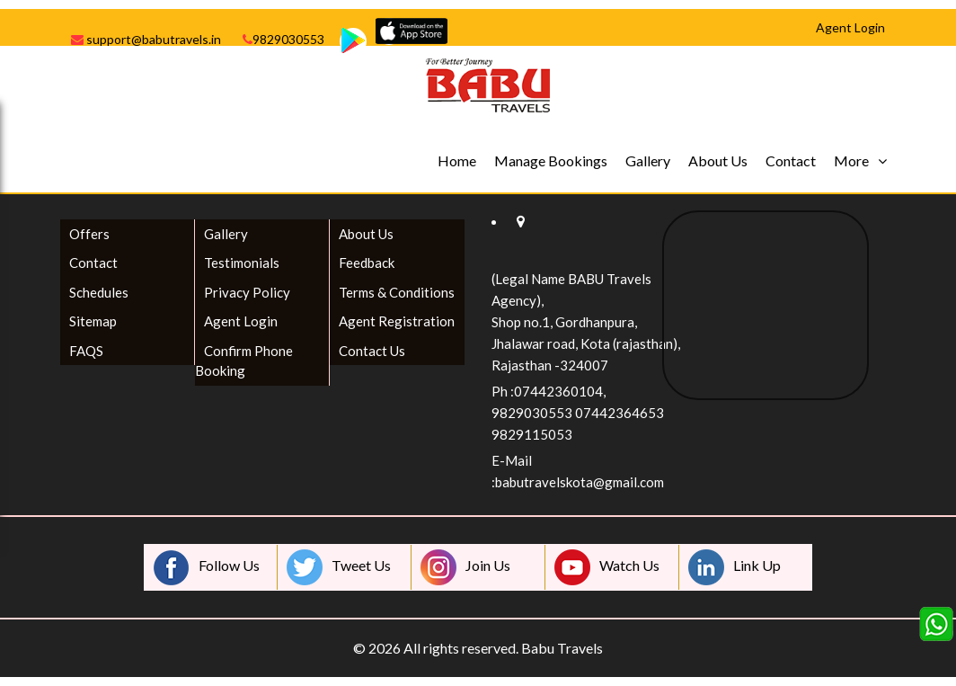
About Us (718, 160)
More (851, 160)
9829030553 (283, 39)
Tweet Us (339, 567)
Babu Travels (562, 647)
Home (457, 160)
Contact (791, 160)
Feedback (366, 262)
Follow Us (207, 567)
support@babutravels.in (146, 39)
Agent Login (241, 321)
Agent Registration (397, 321)
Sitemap (93, 321)
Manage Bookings (550, 160)
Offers (89, 234)
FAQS (86, 351)
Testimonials (241, 262)
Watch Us (606, 567)
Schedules (98, 292)
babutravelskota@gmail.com (579, 482)
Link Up (734, 567)
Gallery (647, 160)
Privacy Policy (247, 292)
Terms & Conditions (397, 292)
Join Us (465, 567)
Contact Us (372, 351)
